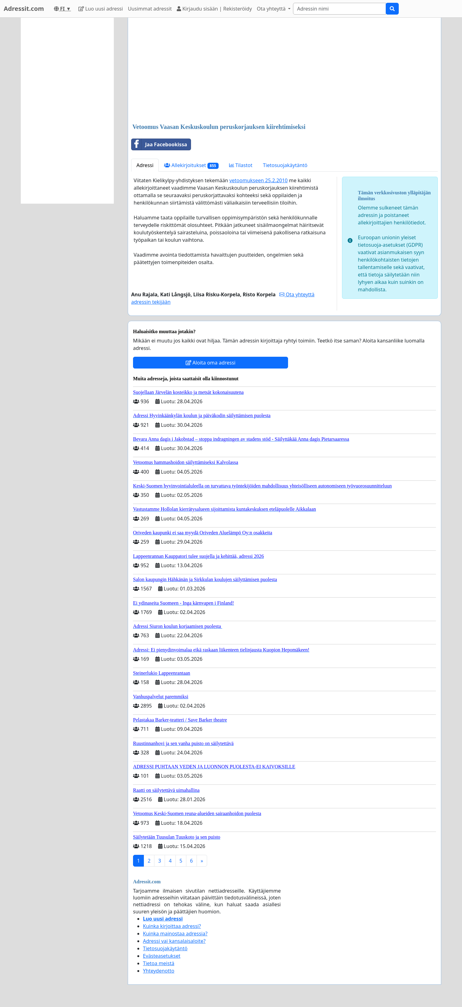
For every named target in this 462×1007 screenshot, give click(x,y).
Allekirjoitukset (191, 165)
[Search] (339, 9)
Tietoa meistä (158, 963)
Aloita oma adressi (211, 362)
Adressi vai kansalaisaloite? (174, 941)
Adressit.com (24, 8)
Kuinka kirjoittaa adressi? (172, 926)
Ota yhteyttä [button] (272, 8)
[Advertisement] (284, 71)
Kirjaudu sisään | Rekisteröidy (214, 8)
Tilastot (240, 165)
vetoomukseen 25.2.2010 (258, 180)
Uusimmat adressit (150, 8)
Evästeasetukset (161, 955)
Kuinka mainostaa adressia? (175, 933)
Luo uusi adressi (100, 8)
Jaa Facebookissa (159, 144)
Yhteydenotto (158, 970)
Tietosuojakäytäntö (285, 165)
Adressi (144, 165)
